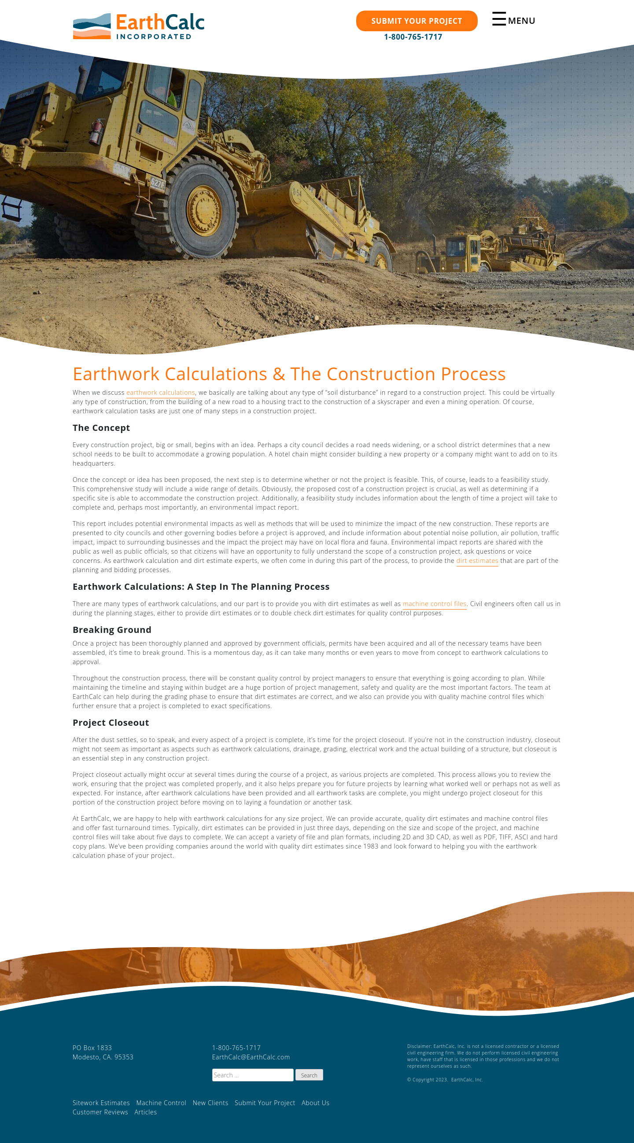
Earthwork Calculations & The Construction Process (289, 373)
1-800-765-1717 (413, 37)
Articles (145, 1112)
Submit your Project (417, 21)
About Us (316, 1103)
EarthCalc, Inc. (139, 30)
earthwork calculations (160, 392)
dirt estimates (477, 560)
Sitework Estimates (101, 1103)
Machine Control (161, 1103)
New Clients (211, 1103)
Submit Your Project (265, 1103)
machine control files (435, 603)
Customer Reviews (100, 1112)
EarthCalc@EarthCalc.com (251, 1057)
